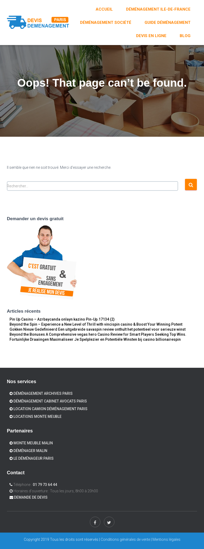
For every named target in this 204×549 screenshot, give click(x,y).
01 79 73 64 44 (45, 484)
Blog (185, 35)
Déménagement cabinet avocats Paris (50, 401)
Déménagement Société (105, 22)
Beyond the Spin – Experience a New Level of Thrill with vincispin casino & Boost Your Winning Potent (96, 324)
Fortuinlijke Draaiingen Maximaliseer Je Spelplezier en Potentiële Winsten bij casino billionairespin (95, 339)
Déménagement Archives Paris (43, 393)
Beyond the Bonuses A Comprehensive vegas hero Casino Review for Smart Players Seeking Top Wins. (98, 334)
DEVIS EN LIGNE (151, 35)
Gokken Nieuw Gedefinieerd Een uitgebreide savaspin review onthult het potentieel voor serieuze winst (98, 329)
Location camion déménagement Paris (50, 409)
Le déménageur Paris (33, 458)
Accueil (104, 9)
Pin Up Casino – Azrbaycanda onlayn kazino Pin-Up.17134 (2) (62, 319)
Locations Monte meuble (37, 416)
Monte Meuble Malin (33, 443)
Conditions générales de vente (125, 539)
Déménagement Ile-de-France (158, 9)
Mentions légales (166, 539)
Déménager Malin (30, 451)
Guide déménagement (168, 22)
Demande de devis (31, 497)
